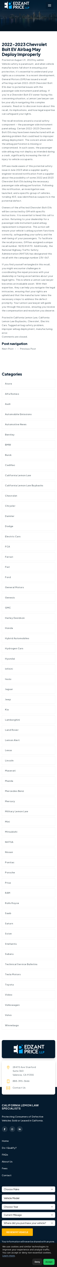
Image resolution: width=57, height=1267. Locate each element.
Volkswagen (12, 1004)
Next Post (9, 348)
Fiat (7, 566)
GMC (8, 607)
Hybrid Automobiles (17, 638)
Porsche (10, 872)
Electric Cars (13, 536)
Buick (8, 454)
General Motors (14, 587)
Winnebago (12, 1025)
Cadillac (10, 465)
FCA (7, 546)
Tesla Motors (13, 974)
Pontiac (9, 862)
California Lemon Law (25, 317)
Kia (7, 709)
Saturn (9, 923)
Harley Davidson (15, 617)
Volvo (8, 1015)
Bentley (10, 434)
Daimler (9, 516)
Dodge (9, 526)
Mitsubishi (11, 831)
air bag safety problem (30, 325)
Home (5, 1140)
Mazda (9, 780)
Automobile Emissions (18, 414)
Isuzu (8, 678)
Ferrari (9, 556)
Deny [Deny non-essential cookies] (37, 1261)
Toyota (9, 984)
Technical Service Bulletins (21, 964)
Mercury (10, 801)
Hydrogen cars (14, 648)
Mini (7, 821)
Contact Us (19, 1087)
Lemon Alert (12, 740)
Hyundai (10, 658)
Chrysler (10, 505)
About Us (7, 1161)
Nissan (9, 852)
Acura (8, 383)
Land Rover (12, 729)
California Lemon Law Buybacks (24, 485)
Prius (8, 882)
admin (40, 59)
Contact (7, 1175)
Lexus (8, 750)
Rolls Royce (12, 903)
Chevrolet (33, 321)
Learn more (8, 1255)
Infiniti (9, 668)
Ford (8, 577)
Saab (8, 913)
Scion (8, 933)
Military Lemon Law (16, 811)
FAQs (5, 1154)
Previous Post (26, 348)
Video (8, 994)
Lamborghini (12, 719)
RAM (7, 892)
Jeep (8, 699)
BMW (8, 444)
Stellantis (11, 943)
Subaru (9, 953)
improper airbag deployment (18, 328)
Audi (7, 403)
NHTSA (9, 841)
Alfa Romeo (12, 393)
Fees (4, 1168)
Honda (9, 627)
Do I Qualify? (9, 1147)
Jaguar (9, 689)
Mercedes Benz (14, 790)
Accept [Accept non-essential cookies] (48, 1261)
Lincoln (9, 760)
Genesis (10, 597)
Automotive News (16, 424)
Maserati (10, 770)
